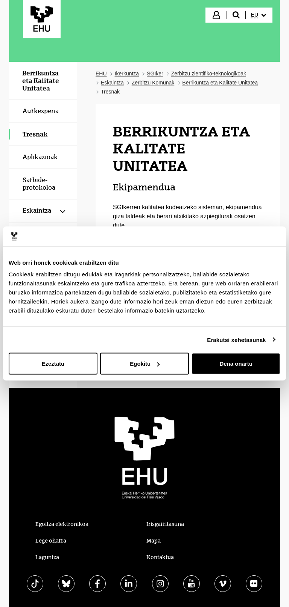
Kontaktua (160, 557)
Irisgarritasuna (165, 524)
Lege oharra (50, 541)
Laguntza (47, 557)
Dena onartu (235, 363)
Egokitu (145, 363)
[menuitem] (258, 15)
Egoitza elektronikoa (61, 524)
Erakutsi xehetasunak (236, 339)
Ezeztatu (52, 363)
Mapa (153, 541)
